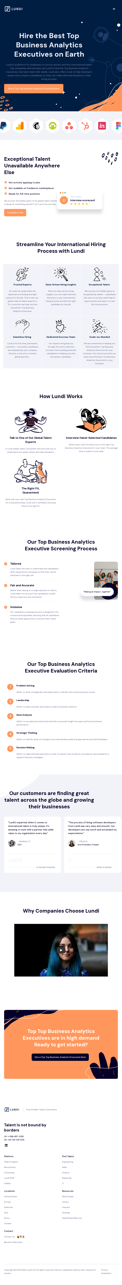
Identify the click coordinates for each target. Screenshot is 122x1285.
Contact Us (9, 1236)
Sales (64, 1167)
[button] (114, 9)
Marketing (66, 1178)
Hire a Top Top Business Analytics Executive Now (33, 88)
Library (65, 1202)
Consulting (9, 1172)
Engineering (67, 1162)
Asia (6, 1212)
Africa (7, 1218)
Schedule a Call (15, 212)
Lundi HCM (9, 1178)
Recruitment (10, 1167)
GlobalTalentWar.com (72, 1218)
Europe (7, 1202)
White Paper (68, 1196)
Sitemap (66, 1212)
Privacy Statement (106, 1272)
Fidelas (7, 1183)
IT (63, 1183)
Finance (65, 1172)
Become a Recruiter (13, 1242)
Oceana (7, 1223)
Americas (8, 1207)
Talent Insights (11, 1162)
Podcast (66, 1207)
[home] (13, 9)
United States (10, 1196)
